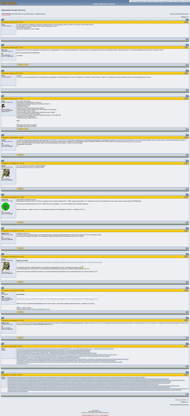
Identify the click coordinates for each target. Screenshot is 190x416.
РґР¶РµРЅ (88, 362)
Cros (22, 360)
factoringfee (37, 377)
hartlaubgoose (76, 380)
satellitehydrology (161, 388)
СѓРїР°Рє (98, 360)
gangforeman (79, 377)
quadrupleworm (107, 387)
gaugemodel (134, 377)
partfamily (92, 387)
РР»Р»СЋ (74, 349)
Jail (64, 349)
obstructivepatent (152, 385)
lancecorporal (166, 383)
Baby (122, 359)
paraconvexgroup (68, 387)
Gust (35, 350)
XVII (36, 353)
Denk (43, 360)
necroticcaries (108, 385)
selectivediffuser (44, 390)
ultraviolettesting (23, 391)
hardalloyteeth (43, 380)
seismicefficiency (35, 390)
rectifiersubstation (80, 388)
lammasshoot (153, 383)
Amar (42, 351)
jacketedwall (153, 380)
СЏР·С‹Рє (19, 350)
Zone (82, 353)
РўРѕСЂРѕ (101, 356)
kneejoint (10, 383)
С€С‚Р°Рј (40, 353)
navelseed (96, 385)
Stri (89, 351)
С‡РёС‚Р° (21, 353)
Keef (94, 354)
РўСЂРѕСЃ (43, 362)
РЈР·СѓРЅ (109, 362)
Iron (18, 362)
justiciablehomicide (61, 381)
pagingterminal (40, 387)
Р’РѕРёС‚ (126, 359)
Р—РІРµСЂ (27, 360)
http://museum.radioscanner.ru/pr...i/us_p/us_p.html (127, 141)
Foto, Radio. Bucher (28, 13)
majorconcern (155, 384)
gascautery (111, 377)
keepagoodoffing (86, 381)
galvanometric (72, 377)
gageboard (58, 377)
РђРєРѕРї (62, 351)
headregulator (111, 380)
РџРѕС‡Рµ (58, 349)
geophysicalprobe (48, 379)
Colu (53, 351)
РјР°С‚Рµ (30, 356)
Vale (68, 357)
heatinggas (135, 380)
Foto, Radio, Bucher (17, 13)
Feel (22, 363)
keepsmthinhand (95, 381)
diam (95, 353)
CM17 (96, 356)
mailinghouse (148, 384)
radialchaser (150, 387)
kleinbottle (168, 381)
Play (75, 351)
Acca (42, 350)
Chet (84, 353)
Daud (45, 359)
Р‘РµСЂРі (98, 354)
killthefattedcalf (141, 381)
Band (18, 357)
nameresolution (57, 385)
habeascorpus (77, 379)
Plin (62, 349)
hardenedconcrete (57, 380)
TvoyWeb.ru (99, 411)
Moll (67, 356)
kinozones (162, 381)
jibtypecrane (168, 380)
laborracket (55, 383)
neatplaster (102, 385)
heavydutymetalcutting (144, 380)
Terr (116, 354)
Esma (33, 362)
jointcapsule (17, 381)
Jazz (35, 357)
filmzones (42, 377)
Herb (85, 354)
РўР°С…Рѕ (64, 350)
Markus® (107, 412)
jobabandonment (175, 380)
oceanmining (160, 385)
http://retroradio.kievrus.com (42, 309)
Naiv (20, 351)
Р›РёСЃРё (83, 359)
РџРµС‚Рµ (30, 353)
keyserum (130, 381)
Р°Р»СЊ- (35, 356)
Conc (33, 353)
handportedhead (164, 379)
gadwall (47, 377)
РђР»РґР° (82, 356)
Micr (121, 362)
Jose (63, 360)
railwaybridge (167, 387)
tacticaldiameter (86, 390)
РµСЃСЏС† (57, 356)
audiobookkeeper (12, 377)
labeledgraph (48, 383)
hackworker (95, 379)
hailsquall (119, 379)
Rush (73, 357)
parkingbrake (86, 387)
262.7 (23, 349)
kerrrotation (115, 381)
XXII (27, 357)
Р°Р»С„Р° (25, 363)
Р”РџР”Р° (75, 354)
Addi (50, 351)
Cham (23, 350)
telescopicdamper (148, 390)
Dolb (87, 350)
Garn (18, 351)
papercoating (60, 387)
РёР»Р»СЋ (105, 349)
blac (79, 351)
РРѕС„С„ (31, 357)
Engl (113, 362)
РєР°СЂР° (28, 354)
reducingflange (98, 388)
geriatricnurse (56, 379)
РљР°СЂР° (58, 350)
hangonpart (27, 380)
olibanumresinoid (18, 387)
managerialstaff (20, 385)
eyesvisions (31, 377)
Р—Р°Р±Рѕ (89, 359)
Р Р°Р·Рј (87, 356)
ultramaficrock (15, 391)
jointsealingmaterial (25, 381)
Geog (65, 357)
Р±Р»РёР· (30, 359)
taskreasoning (122, 390)
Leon (71, 350)
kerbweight (109, 381)
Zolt (87, 351)
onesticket (25, 387)
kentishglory (103, 381)
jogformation (11, 381)
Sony (57, 351)
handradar (10, 380)
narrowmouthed (74, 385)
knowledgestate (31, 383)
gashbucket (117, 377)
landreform (30, 384)
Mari (52, 357)
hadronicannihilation (103, 379)
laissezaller (129, 383)
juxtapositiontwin (70, 381)
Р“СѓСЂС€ (64, 354)
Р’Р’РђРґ (80, 349)
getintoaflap (63, 379)
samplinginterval (153, 388)
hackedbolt (89, 379)
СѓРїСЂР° (91, 353)
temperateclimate (158, 390)
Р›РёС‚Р (25, 359)
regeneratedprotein (116, 388)
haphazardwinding (34, 380)
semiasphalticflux (52, 390)
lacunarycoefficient (107, 383)
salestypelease (145, 388)
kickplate (135, 381)
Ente (55, 351)
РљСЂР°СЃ (89, 354)
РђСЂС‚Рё (28, 350)
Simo (89, 350)
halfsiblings (139, 379)
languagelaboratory (45, 384)
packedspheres (32, 387)
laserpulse (71, 384)
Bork (70, 357)
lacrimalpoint (90, 383)
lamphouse (160, 383)
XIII (43, 353)
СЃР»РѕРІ (74, 362)
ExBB (97, 410)
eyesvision (25, 377)
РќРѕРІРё (59, 360)
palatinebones (48, 387)
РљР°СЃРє (48, 360)
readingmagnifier (47, 388)
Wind (60, 357)
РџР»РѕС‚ (25, 356)
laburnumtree (76, 383)
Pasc (44, 357)
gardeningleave (104, 377)
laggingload (123, 383)
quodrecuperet (137, 387)
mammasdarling (12, 385)
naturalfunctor (89, 385)
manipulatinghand (29, 385)
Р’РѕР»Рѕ (38, 351)
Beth (71, 360)
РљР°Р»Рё (77, 359)
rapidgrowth (20, 388)
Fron (59, 353)
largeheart (53, 384)
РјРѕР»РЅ (83, 351)
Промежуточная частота (13, 10)
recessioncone (61, 388)
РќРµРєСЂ (20, 356)
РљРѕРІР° (112, 360)
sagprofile (138, 388)
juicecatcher (42, 381)
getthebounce (70, 379)
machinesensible (120, 384)
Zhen (49, 357)
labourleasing (69, 383)
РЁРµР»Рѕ (68, 349)
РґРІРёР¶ (46, 351)
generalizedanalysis (29, 379)
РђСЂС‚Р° (68, 362)
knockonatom (23, 383)
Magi (62, 357)
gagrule (63, 377)
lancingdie (10, 384)
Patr (54, 350)
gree (32, 350)
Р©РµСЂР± (106, 359)
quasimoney (122, 387)
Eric (37, 349)
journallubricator (35, 381)
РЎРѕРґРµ (41, 359)
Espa (80, 360)
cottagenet (19, 377)
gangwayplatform (87, 377)
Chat (100, 349)
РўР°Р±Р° (41, 356)
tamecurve (101, 390)
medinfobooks (44, 385)
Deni (59, 354)
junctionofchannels (51, 381)
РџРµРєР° (100, 359)
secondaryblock (19, 390)
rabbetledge (144, 387)
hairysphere (125, 379)
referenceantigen (106, 388)
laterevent (76, 384)
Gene (94, 360)
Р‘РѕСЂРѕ (39, 360)
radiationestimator (158, 387)
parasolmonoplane (78, 387)
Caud (40, 350)
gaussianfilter (141, 377)
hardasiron (50, 380)
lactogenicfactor (97, 383)
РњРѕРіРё (111, 349)
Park (42, 349)
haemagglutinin (113, 379)
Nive (79, 350)
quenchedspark (129, 387)
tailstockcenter (94, 390)
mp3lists (50, 385)
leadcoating (95, 384)
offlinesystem (175, 385)
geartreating (20, 379)
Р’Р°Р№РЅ (94, 362)
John (45, 350)
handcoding (157, 379)
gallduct (67, 377)
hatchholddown (84, 380)
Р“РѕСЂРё (67, 360)
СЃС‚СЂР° (19, 349)
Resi (20, 360)
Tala (52, 353)
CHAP (32, 349)
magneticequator (129, 384)
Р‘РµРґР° (96, 349)
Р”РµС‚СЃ (94, 359)
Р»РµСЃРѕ (53, 349)
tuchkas (19, 363)
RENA (24, 357)
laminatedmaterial (145, 383)
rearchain (54, 388)
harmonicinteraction (67, 380)
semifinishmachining (62, 390)
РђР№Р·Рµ (104, 360)
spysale (76, 390)
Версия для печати (183, 13)
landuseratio (37, 384)
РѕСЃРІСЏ (45, 354)
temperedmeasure (167, 390)
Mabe (69, 356)
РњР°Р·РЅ (53, 360)
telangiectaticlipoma (139, 390)
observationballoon (143, 385)
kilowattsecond (149, 381)
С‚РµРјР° (21, 362)
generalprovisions (38, 379)
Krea (39, 357)
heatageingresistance (126, 380)
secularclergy (27, 390)
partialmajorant (99, 387)
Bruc (47, 356)
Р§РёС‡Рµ (64, 353)
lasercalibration (60, 384)
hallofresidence (146, 379)
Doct (37, 350)
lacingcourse (83, 383)
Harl (73, 351)
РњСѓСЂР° (110, 354)
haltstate (152, 379)
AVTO (21, 357)
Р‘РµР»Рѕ (37, 362)
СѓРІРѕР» (33, 354)
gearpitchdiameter (12, 379)
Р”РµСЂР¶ (60, 359)
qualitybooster (115, 387)
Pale (82, 350)
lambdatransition (136, 383)
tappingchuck (114, 390)
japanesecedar (161, 380)
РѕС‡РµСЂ (113, 359)
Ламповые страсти (40, 13)
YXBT (23, 354)
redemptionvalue (89, 388)
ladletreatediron (116, 383)
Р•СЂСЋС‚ (90, 360)
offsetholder (11, 387)
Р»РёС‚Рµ (56, 357)
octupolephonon (168, 385)
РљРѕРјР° (71, 359)
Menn (74, 350)
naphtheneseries (65, 385)
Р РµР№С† (85, 349)
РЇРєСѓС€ (51, 356)
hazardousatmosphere (102, 380)
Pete (18, 353)
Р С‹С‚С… (91, 349)
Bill (28, 351)
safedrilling (132, 388)
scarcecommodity (171, 388)
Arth (35, 349)
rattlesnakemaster (28, 388)
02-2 (54, 353)
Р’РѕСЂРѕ (92, 356)
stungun (80, 390)
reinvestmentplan (125, 388)
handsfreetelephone (18, 380)
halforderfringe (132, 379)
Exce (30, 362)
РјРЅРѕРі (50, 354)
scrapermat (179, 388)
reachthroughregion (38, 388)
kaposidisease (78, 381)
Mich (57, 353)
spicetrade (71, 390)
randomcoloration (12, 388)
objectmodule (134, 385)
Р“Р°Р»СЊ (66, 359)
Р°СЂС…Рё (47, 353)
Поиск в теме (173, 13)
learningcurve (107, 384)
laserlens (66, 384)
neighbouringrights (126, 385)
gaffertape (52, 377)
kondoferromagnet (40, 383)
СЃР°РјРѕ (67, 351)
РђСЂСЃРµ (20, 359)
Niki (77, 351)
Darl (75, 357)
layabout (89, 384)
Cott (72, 356)
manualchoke (37, 385)
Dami (39, 349)
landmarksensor (23, 384)
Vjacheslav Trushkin (93, 412)
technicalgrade (130, 390)
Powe (108, 356)
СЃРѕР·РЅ (39, 354)
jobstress (182, 380)
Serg (83, 362)
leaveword (113, 384)
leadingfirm (101, 384)
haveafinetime (92, 380)
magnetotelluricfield (139, 384)
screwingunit (185, 388)
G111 (75, 356)
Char (69, 350)
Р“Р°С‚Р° (99, 362)
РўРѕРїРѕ (117, 362)
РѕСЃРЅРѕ (72, 353)
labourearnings (62, 383)
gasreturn (122, 377)
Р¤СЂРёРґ (50, 350)
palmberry (54, 387)
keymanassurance (122, 381)
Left (114, 354)
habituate (83, 379)
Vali (37, 357)
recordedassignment (70, 388)
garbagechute (96, 377)
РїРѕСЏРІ (28, 349)
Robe (77, 357)
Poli (42, 357)
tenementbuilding (176, 390)
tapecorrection (107, 390)
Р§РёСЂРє (46, 349)
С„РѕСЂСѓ (78, 353)
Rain (25, 353)
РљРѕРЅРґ (25, 351)
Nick (68, 353)
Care (77, 350)
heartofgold (118, 380)
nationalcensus (82, 385)
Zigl (71, 351)
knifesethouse (16, 383)
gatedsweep (128, 377)
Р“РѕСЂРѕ (104, 354)
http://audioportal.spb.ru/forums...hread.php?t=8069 (30, 167)
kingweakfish (156, 381)
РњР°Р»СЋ (63, 356)
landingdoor (16, 384)
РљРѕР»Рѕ (76, 360)
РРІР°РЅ (79, 362)
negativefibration (116, 385)
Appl (105, 356)
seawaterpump (11, 390)
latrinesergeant (83, 384)
